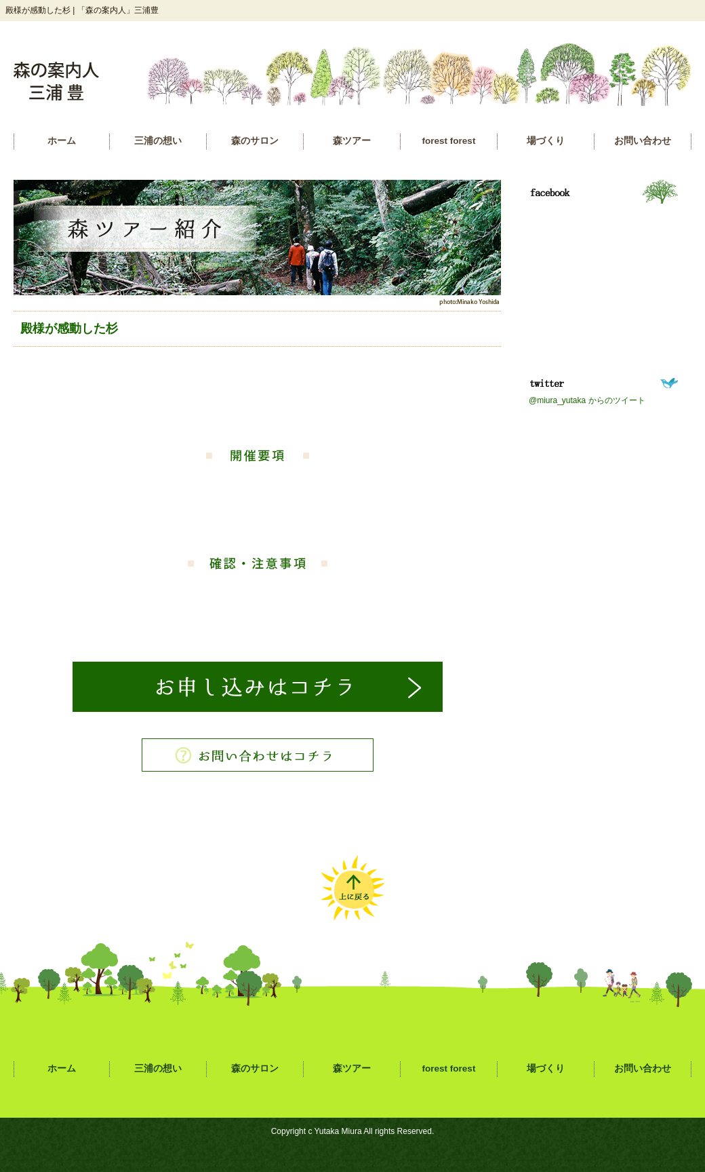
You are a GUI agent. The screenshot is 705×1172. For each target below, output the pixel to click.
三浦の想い (158, 141)
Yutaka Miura (338, 1131)
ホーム (61, 141)
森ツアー (352, 141)
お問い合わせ (642, 141)
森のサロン (255, 141)
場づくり (546, 141)
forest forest (449, 141)
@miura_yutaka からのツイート (587, 400)
